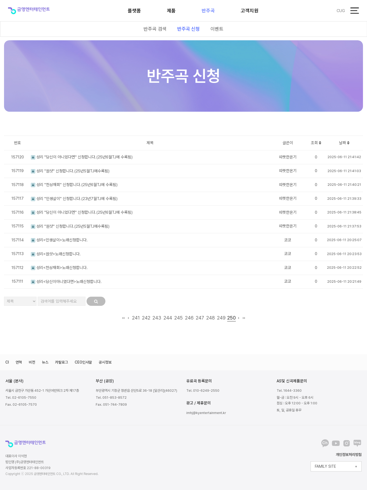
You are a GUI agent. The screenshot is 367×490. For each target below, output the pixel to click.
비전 (32, 362)
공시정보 (105, 362)
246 (189, 318)
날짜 (344, 142)
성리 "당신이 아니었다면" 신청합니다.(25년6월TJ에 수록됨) (82, 157)
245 (178, 318)
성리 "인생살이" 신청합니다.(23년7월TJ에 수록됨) (74, 198)
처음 (123, 318)
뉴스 (45, 362)
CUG (341, 10)
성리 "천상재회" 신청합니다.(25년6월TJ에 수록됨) (74, 184)
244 (167, 318)
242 (146, 318)
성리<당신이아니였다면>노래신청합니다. (66, 281)
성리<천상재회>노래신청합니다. (59, 267)
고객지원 (249, 10)
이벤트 (217, 29)
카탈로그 (61, 362)
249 (221, 318)
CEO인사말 (83, 362)
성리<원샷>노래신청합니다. (56, 254)
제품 (171, 10)
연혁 (19, 362)
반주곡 (208, 10)
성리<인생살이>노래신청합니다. (59, 240)
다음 (239, 318)
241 (136, 318)
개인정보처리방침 (349, 454)
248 (210, 318)
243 (156, 318)
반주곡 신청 (188, 29)
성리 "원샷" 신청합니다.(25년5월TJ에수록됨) (70, 171)
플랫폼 (134, 10)
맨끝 (244, 318)
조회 (316, 142)
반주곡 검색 (155, 29)
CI (7, 362)
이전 (128, 318)
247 (200, 318)
